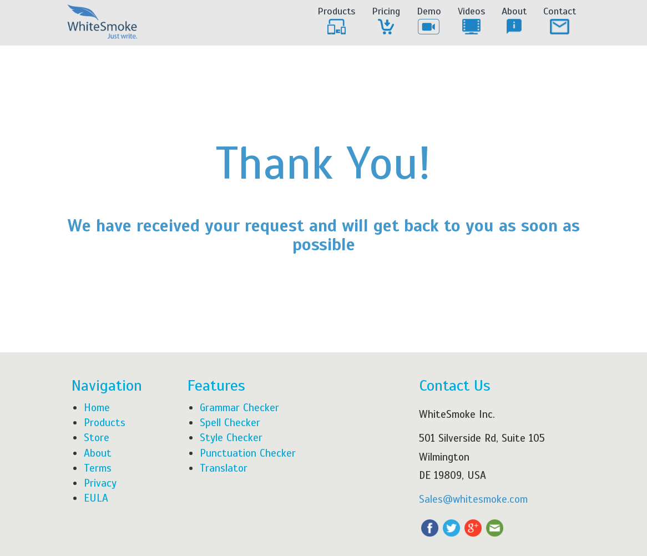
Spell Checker (230, 422)
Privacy (100, 483)
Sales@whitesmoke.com (473, 499)
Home (97, 407)
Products (336, 21)
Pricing (386, 21)
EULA (96, 498)
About (514, 21)
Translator (223, 468)
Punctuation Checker (248, 453)
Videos (471, 21)
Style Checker (231, 437)
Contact (559, 21)
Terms (98, 468)
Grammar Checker (239, 407)
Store (96, 437)
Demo (429, 21)
